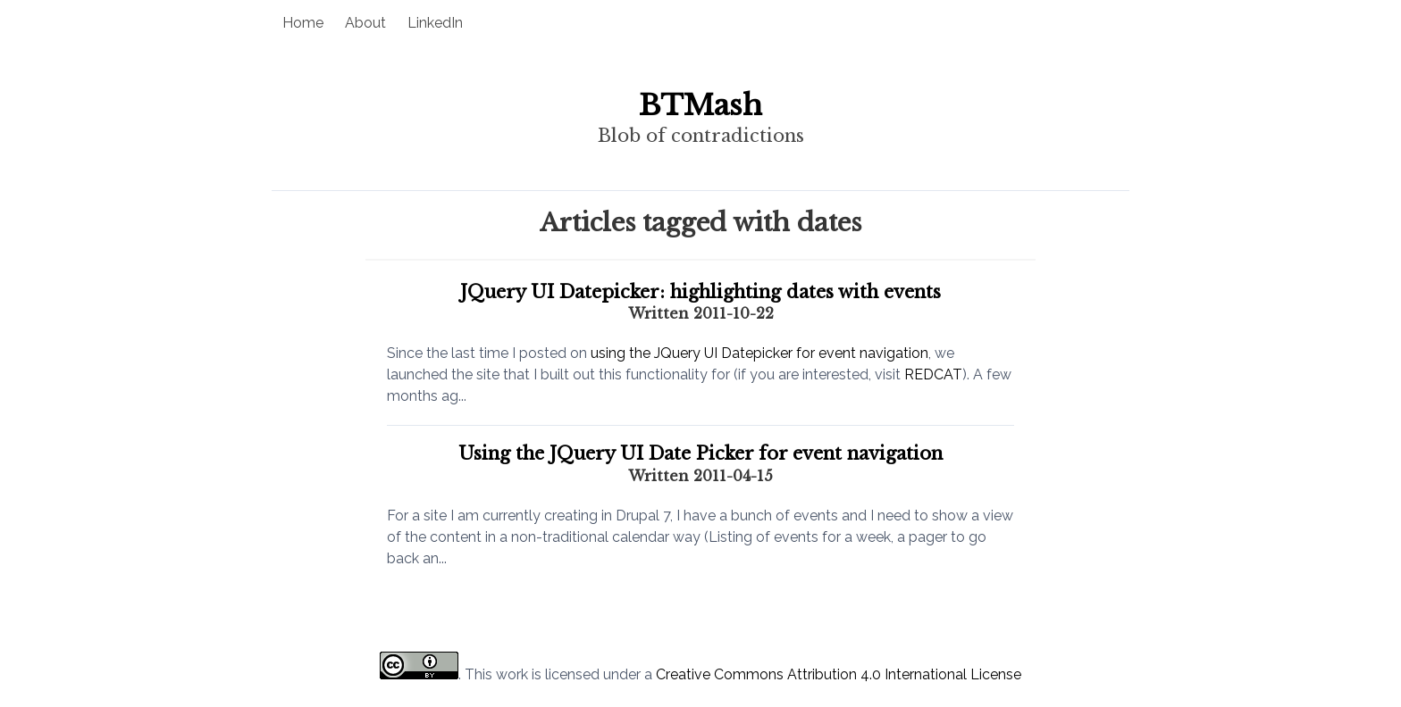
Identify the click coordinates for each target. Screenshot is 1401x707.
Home (302, 22)
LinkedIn (435, 22)
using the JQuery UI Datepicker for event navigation (759, 353)
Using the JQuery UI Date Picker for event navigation (700, 453)
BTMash (700, 105)
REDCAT (933, 374)
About (365, 22)
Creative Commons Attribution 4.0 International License (838, 674)
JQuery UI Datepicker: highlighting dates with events (700, 292)
